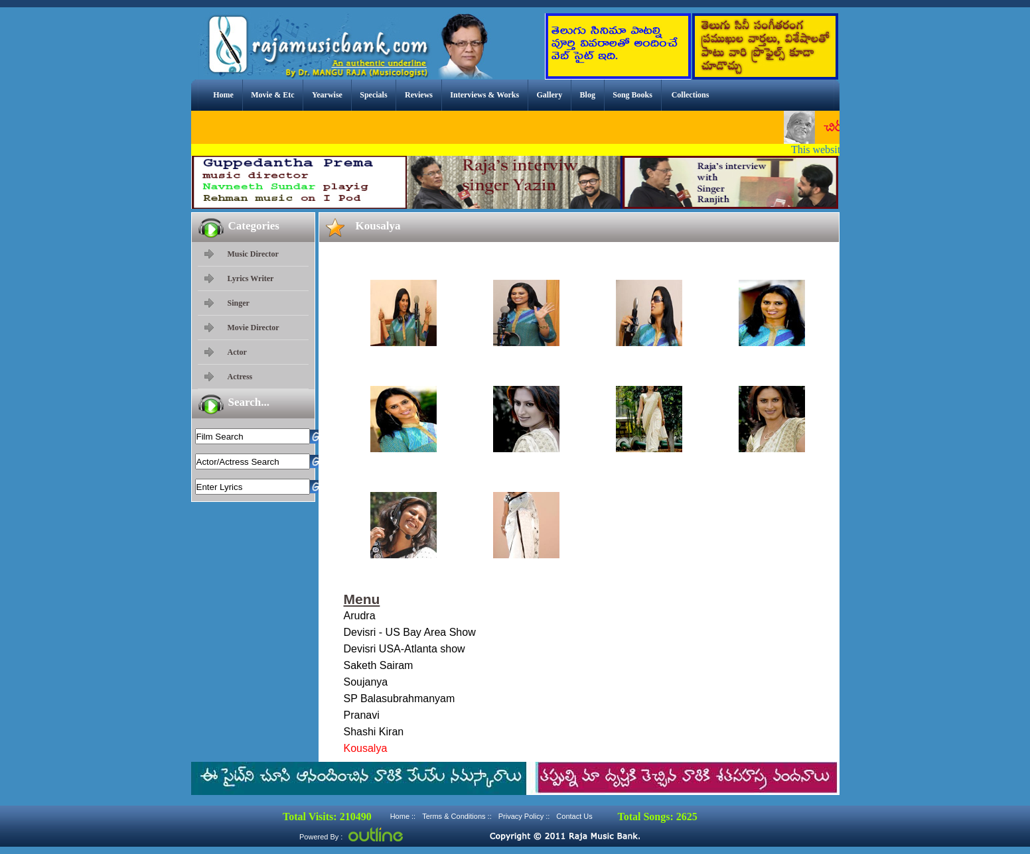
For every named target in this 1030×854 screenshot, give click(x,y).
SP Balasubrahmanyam (399, 698)
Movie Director (253, 327)
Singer (239, 303)
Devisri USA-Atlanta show (404, 648)
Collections (690, 94)
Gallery (550, 94)
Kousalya (366, 748)
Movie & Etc (272, 94)
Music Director (253, 254)
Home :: (403, 816)
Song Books (632, 94)
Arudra (360, 615)
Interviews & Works (484, 94)
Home (223, 94)
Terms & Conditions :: (457, 816)
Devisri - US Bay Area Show (410, 632)
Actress (240, 376)
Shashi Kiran (374, 731)
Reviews (419, 94)
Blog (587, 94)
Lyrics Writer (251, 278)
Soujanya (366, 682)
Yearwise (327, 94)
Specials (373, 94)
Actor (237, 352)
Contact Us (574, 816)
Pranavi (362, 715)
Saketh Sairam (378, 665)
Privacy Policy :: (524, 816)
